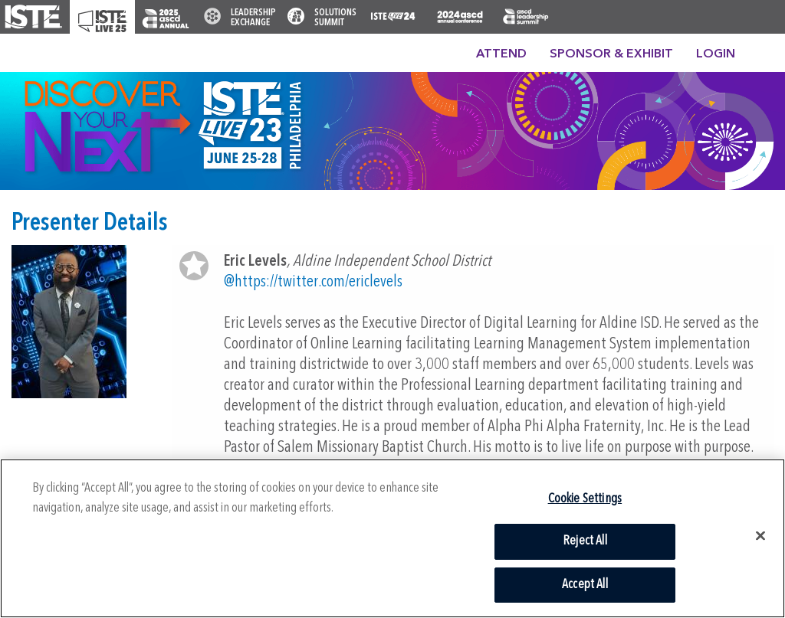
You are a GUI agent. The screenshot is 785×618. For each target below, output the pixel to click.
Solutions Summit (335, 18)
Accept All (585, 584)
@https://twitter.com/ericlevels (313, 282)
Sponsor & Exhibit (611, 54)
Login (715, 54)
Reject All (585, 541)
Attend (501, 54)
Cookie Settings (585, 498)
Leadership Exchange (253, 18)
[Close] (760, 536)
